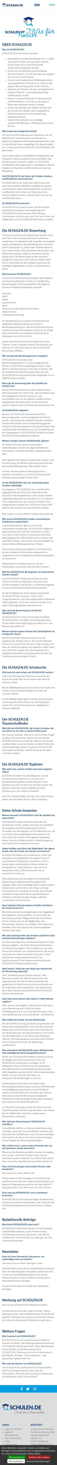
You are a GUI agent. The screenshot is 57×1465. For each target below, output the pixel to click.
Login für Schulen (13, 1429)
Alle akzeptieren (16, 1457)
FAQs (7, 1441)
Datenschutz (11, 1444)
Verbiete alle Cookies (39, 1457)
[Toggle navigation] (37, 4)
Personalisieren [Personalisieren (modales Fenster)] (16, 1461)
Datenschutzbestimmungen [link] (38, 1461)
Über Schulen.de (13, 1438)
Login (52, 5)
